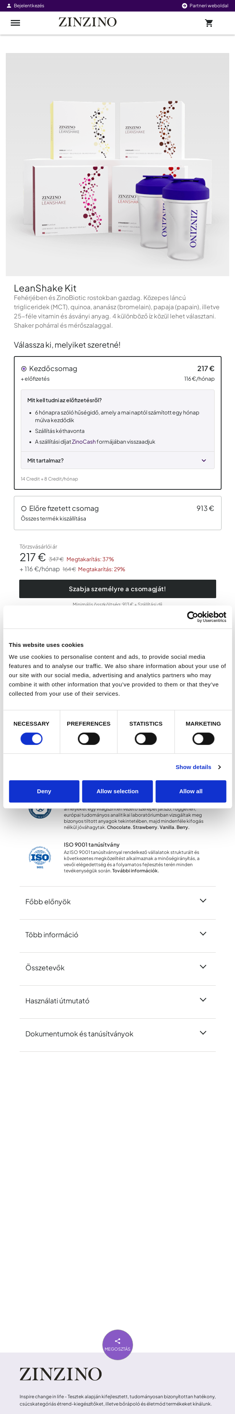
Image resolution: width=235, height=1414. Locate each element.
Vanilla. (168, 827)
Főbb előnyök (52, 901)
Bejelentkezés (25, 5)
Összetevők (49, 967)
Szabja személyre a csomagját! (117, 589)
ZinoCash (84, 441)
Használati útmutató (62, 1000)
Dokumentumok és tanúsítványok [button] (84, 1033)
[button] (118, 423)
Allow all (191, 791)
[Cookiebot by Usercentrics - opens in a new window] (192, 617)
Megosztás (117, 1343)
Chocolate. (119, 827)
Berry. (183, 827)
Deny (44, 791)
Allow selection (117, 791)
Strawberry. (146, 827)
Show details (194, 767)
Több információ (56, 934)
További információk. (135, 871)
